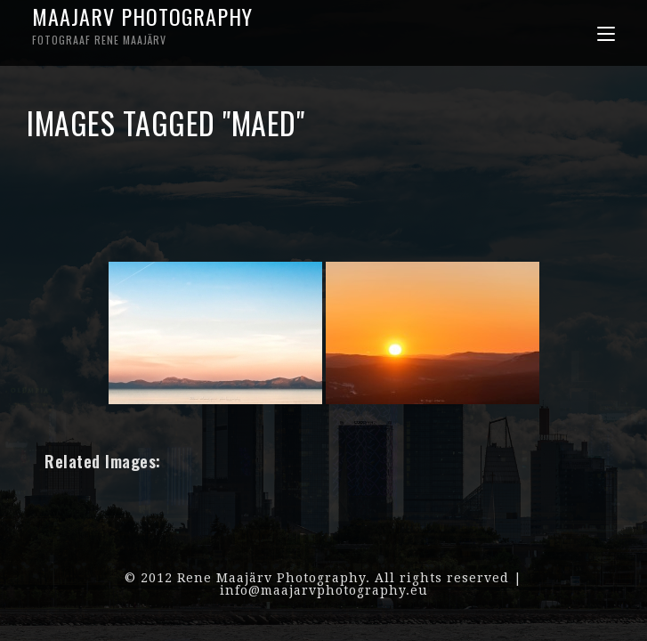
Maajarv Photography (177, 24)
